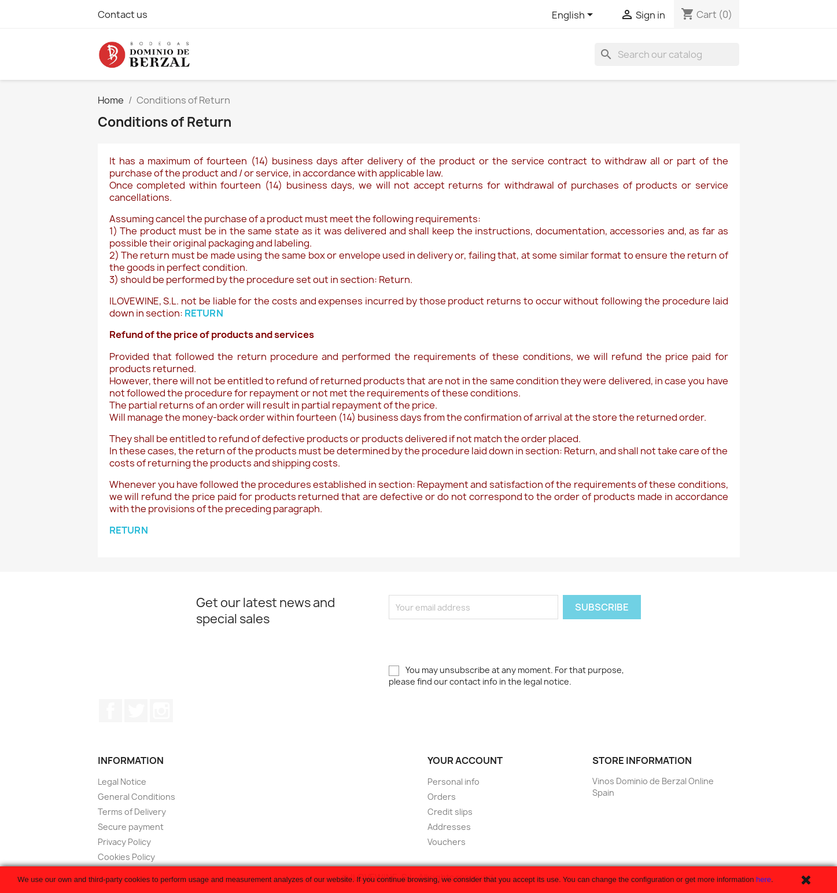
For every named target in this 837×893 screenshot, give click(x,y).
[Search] (667, 54)
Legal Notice (122, 781)
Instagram (161, 710)
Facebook (110, 710)
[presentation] (477, 641)
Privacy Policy (124, 841)
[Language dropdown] (574, 16)
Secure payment (131, 826)
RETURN (204, 313)
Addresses (449, 826)
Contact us (123, 14)
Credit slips (450, 811)
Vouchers (446, 841)
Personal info (453, 781)
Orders (441, 796)
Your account (465, 760)
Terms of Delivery (132, 811)
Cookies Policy (126, 856)
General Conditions (136, 796)
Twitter (136, 710)
